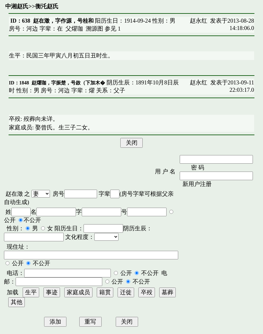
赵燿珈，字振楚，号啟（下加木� (68, 82)
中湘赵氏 (16, 6)
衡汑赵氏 (46, 6)
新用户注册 (197, 184)
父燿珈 (74, 28)
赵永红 (198, 20)
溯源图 (94, 28)
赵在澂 (14, 194)
